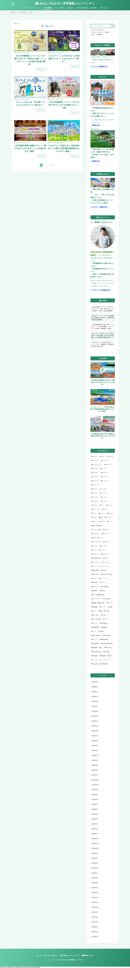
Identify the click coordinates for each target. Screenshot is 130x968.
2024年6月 (94, 750)
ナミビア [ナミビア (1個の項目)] (95, 505)
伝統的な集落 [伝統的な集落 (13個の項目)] (107, 635)
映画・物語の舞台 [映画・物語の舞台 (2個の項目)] (97, 525)
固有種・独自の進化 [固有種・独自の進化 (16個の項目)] (108, 643)
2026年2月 (94, 691)
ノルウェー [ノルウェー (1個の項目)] (105, 501)
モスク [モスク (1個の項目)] (94, 521)
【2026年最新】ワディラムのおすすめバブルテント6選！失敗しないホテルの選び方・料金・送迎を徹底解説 (102, 309)
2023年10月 (95, 789)
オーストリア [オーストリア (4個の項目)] (103, 578)
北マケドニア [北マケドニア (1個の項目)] (96, 485)
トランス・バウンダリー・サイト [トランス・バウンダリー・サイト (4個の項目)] (101, 566)
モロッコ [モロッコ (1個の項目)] (95, 456)
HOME (14, 12)
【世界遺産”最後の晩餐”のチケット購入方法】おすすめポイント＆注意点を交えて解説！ (30, 148)
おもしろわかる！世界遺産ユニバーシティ (67, 3)
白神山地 (107, 32)
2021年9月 (94, 912)
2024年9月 (94, 736)
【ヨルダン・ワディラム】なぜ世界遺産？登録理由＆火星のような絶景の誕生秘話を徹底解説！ (102, 317)
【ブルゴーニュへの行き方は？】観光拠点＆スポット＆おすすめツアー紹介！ (64, 58)
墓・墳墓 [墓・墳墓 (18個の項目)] (107, 651)
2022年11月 (95, 843)
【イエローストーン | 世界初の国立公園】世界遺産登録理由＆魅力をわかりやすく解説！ (103, 409)
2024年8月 (94, 740)
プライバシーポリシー (50, 955)
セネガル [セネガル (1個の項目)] (111, 456)
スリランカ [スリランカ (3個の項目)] (106, 562)
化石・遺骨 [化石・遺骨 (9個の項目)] (96, 615)
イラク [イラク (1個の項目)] (94, 513)
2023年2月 (94, 829)
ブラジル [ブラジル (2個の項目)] (95, 546)
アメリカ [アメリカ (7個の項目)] (110, 603)
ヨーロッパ (32, 12)
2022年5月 (94, 873)
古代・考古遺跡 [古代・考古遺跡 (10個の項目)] (97, 619)
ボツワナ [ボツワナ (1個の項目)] (102, 521)
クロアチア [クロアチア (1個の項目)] (96, 476)
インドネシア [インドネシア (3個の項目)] (96, 562)
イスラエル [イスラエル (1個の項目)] (96, 497)
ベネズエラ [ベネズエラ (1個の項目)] (96, 460)
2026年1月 (94, 696)
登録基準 (112, 363)
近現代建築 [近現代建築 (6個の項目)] (105, 586)
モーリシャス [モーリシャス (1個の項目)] (96, 509)
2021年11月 (95, 902)
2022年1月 (94, 892)
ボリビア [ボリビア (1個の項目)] (111, 513)
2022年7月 (94, 863)
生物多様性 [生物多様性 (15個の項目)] (96, 643)
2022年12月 (95, 838)
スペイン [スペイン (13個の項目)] (95, 639)
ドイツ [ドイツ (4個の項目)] (94, 578)
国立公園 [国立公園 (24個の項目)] (95, 664)
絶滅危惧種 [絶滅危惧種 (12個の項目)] (96, 627)
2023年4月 (94, 819)
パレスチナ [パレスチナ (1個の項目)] (105, 460)
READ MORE (41, 69)
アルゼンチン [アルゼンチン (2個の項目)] (96, 533)
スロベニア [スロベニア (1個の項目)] (105, 472)
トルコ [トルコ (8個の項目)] (94, 611)
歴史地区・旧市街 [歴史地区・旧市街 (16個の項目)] (97, 647)
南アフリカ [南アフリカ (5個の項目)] (96, 586)
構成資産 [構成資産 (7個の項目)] (95, 607)
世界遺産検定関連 (82, 8)
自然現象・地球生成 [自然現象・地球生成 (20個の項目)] (106, 655)
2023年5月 (94, 814)
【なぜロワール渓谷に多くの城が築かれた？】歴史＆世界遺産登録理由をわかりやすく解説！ (64, 148)
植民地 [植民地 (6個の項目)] (103, 590)
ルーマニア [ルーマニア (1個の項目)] (105, 481)
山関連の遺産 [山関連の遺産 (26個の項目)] (104, 664)
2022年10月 (95, 848)
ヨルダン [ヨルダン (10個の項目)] (105, 615)
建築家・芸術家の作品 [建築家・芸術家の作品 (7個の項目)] (98, 603)
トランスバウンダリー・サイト (98, 29)
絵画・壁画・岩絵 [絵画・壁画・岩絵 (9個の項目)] (104, 611)
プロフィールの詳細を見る (101, 290)
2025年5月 (94, 716)
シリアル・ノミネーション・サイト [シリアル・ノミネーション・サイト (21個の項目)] (102, 660)
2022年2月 (94, 887)
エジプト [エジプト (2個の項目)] (101, 537)
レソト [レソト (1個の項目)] (110, 521)
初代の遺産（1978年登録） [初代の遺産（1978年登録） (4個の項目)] (100, 570)
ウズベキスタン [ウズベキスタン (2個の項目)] (97, 542)
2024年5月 (94, 755)
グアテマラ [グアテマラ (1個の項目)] (109, 464)
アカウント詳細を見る (99, 207)
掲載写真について (88, 955)
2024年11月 (95, 726)
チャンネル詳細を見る (99, 66)
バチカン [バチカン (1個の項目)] (105, 497)
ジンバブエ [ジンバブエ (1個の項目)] (104, 493)
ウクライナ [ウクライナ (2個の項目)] (104, 546)
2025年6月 (94, 711)
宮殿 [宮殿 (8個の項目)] (111, 607)
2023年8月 (94, 799)
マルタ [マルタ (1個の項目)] (105, 509)
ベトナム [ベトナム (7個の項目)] (103, 607)
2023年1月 (94, 834)
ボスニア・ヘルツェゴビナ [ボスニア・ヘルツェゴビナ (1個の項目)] (100, 489)
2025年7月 (94, 706)
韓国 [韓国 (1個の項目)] (101, 517)
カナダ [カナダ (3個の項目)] (106, 558)
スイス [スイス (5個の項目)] (103, 582)
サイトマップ (75, 955)
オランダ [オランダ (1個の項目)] (95, 468)
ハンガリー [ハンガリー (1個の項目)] (109, 517)
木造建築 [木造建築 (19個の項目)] (95, 655)
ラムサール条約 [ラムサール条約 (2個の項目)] (97, 529)
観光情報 (93, 8)
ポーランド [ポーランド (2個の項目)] (106, 533)
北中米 (112, 390)
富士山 (92, 34)
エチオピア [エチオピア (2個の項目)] (96, 554)
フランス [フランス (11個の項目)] (107, 619)
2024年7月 (94, 745)
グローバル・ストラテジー (97, 32)
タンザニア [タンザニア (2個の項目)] (107, 542)
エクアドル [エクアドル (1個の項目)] (96, 501)
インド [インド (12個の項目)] (94, 631)
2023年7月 (94, 804)
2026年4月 (94, 682)
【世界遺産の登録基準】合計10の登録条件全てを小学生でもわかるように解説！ (103, 382)
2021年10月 (95, 907)
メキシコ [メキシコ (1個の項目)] (110, 505)
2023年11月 (95, 785)
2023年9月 (94, 794)
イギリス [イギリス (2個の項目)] (102, 550)
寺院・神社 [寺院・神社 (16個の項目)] (109, 647)
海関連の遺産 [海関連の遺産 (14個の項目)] (104, 639)
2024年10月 (95, 731)
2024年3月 (94, 765)
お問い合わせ (103, 8)
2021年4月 (94, 936)
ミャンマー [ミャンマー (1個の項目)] (104, 468)
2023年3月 (94, 824)
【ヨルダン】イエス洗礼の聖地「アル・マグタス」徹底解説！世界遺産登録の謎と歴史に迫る (102, 344)
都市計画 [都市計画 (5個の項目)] (95, 582)
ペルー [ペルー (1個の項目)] (103, 456)
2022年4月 (94, 878)
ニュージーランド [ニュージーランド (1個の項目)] (97, 464)
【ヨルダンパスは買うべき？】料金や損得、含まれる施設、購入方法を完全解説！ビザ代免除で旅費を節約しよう (102, 335)
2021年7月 (94, 922)
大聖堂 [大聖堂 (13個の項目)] (102, 631)
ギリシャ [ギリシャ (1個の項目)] (102, 513)
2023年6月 (94, 809)
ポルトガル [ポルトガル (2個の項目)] (105, 554)
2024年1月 (94, 775)
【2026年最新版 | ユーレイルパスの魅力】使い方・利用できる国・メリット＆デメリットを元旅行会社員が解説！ (30, 60)
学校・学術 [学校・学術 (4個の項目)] (96, 574)
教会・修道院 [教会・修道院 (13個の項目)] (96, 635)
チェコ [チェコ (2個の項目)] (94, 550)
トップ (22, 8)
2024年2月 (94, 770)
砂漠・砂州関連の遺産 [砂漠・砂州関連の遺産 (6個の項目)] (98, 594)
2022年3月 (94, 882)
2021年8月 (94, 917)
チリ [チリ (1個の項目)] (102, 505)
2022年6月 (94, 868)
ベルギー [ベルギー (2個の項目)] (107, 529)
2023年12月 (95, 780)
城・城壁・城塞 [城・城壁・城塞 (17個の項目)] (97, 651)
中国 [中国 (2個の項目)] (94, 537)
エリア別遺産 (46, 8)
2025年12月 (95, 701)
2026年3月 (94, 687)
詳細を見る (96, 125)
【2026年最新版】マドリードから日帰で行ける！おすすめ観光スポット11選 (63, 105)
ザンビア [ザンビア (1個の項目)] (95, 493)
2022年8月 (94, 858)
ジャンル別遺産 (59, 8)
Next (51, 165)
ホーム (38, 955)
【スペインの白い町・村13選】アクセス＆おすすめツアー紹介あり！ (30, 103)
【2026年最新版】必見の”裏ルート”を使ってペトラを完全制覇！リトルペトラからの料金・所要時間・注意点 (102, 326)
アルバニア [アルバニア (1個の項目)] (105, 476)
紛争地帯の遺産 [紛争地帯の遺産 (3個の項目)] (97, 558)
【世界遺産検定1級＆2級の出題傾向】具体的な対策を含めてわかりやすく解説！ (103, 436)
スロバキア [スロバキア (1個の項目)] (96, 472)
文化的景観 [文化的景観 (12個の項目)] (104, 623)
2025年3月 (94, 721)
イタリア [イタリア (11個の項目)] (95, 623)
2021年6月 (94, 927)
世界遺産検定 (99, 34)
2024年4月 (94, 760)
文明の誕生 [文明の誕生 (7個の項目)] (107, 598)
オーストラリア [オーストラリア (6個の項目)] (97, 598)
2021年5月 (94, 931)
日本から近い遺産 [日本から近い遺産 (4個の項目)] (107, 574)
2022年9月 (94, 853)
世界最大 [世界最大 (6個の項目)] (95, 590)
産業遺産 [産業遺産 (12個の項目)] (105, 627)
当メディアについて (33, 8)
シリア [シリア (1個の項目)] (94, 517)
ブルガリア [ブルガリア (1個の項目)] (96, 481)
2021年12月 (95, 897)
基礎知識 (70, 8)
